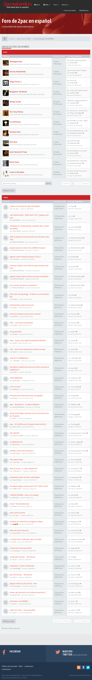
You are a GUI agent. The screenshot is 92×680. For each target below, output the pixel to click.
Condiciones (28, 666)
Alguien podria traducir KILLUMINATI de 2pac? (28, 248)
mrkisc (15, 308)
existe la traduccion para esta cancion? (25, 314)
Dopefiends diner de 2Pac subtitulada (25, 477)
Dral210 (72, 63)
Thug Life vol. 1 (15, 82)
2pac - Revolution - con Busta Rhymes (24, 404)
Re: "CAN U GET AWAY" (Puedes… (79, 90)
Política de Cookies (21, 678)
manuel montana (77, 539)
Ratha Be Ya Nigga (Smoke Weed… (79, 100)
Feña (73, 295)
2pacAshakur (17, 480)
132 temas (66, 183)
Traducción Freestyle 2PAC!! (21, 548)
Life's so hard (15, 387)
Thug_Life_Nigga (76, 113)
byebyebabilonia (19, 407)
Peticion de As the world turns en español (26, 395)
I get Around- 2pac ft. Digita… (77, 70)
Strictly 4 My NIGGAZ (17, 71)
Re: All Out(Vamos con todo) (77, 151)
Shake (73, 504)
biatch (73, 332)
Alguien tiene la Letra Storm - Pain (23, 583)
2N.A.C (15, 418)
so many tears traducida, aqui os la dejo (25, 539)
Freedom (16, 259)
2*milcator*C (17, 471)
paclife (73, 495)
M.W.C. (73, 601)
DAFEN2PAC (17, 220)
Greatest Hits (14, 132)
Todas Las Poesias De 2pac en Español (25, 206)
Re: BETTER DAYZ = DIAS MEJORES (79, 161)
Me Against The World (18, 92)
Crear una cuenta (70, 10)
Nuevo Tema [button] (8, 191)
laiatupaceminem (76, 133)
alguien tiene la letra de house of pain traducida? (29, 276)
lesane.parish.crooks (78, 433)
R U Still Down (15, 122)
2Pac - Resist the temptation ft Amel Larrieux (27, 349)
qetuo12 (73, 153)
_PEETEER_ (16, 361)
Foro (56, 5)
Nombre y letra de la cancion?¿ (22, 451)
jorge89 (15, 524)
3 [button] (79, 183)
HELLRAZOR (14, 433)
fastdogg (74, 414)
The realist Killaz (16, 459)
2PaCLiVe (16, 497)
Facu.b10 (74, 314)
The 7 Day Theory (16, 112)
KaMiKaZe (16, 389)
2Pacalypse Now (15, 61)
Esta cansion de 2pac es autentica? (23, 285)
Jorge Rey (23, 675)
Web (46, 5)
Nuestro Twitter (75, 653)
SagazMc (73, 123)
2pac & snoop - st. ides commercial (23, 468)
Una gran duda (15, 331)
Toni (72, 557)
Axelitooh (73, 93)
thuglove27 (75, 522)
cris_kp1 (16, 209)
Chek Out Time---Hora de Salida (22, 610)
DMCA (21, 666)
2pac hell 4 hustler (73, 141)
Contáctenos (6, 669)
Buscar (65, 5)
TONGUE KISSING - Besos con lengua (24, 495)
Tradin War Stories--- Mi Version (22, 557)
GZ (72, 216)
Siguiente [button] (85, 183)
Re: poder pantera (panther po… (78, 60)
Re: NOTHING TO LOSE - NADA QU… (79, 121)
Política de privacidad (9, 666)
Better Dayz (14, 162)
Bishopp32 (74, 143)
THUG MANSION (16, 378)
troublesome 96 (16, 442)
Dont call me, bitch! (17, 513)
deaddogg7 (17, 568)
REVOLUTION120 (18, 242)
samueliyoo (75, 477)
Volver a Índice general (11, 628)
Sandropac (16, 380)
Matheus (73, 173)
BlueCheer (16, 444)
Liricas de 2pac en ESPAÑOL (15, 46)
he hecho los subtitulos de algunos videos (26, 521)
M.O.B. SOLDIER (18, 436)
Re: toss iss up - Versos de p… (78, 110)
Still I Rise (13, 142)
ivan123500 (16, 231)
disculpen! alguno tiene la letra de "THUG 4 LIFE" (29, 486)
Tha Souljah (75, 387)
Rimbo (15, 506)
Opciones (57, 621)
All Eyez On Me (15, 102)
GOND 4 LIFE (17, 489)
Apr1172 (74, 513)
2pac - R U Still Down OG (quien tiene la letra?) (28, 424)
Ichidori (15, 398)
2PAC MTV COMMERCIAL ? (19, 358)
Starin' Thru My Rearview (19, 504)
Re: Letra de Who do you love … (78, 171)
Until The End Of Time (18, 152)
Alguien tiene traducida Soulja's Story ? (25, 257)
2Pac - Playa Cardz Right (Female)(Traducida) (28, 340)
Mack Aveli (16, 427)
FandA (15, 299)
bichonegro (17, 586)
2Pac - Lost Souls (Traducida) (21, 323)
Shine (15, 542)
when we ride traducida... (20, 530)
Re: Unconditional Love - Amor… (78, 131)
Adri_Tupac (16, 453)
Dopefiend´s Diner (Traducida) (22, 566)
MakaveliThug (76, 305)
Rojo (72, 206)
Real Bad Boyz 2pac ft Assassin (22, 305)
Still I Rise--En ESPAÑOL (19, 601)
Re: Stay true (71, 80)
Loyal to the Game (16, 172)
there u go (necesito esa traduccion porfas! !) (28, 592)
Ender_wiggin (76, 442)
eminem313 (17, 533)
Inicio (37, 5)
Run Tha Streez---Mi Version (21, 575)
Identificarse (83, 10)
